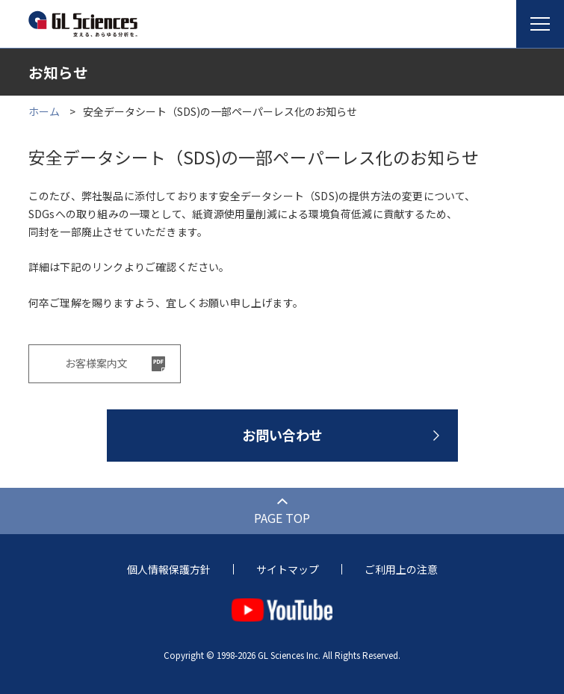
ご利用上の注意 (401, 569)
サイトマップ (287, 569)
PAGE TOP (282, 518)
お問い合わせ (282, 434)
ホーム (44, 111)
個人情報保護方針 (169, 569)
